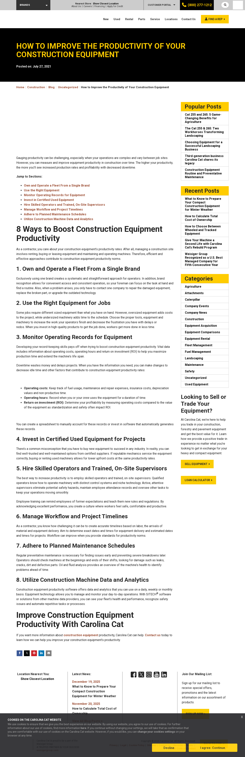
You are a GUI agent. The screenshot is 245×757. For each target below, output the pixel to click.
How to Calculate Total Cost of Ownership (201, 218)
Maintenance (194, 365)
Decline (168, 748)
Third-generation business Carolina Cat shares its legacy (204, 159)
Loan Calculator (197, 480)
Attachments (194, 293)
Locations (171, 19)
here (83, 728)
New (106, 19)
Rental (129, 19)
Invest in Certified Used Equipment (49, 200)
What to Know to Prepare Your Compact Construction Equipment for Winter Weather (203, 204)
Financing (99, 6)
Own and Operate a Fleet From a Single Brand (57, 185)
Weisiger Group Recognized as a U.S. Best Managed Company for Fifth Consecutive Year (204, 259)
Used (117, 19)
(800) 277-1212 (200, 5)
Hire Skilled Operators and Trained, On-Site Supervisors (64, 205)
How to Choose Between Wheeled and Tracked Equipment (203, 230)
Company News (196, 312)
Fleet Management (198, 345)
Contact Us (188, 19)
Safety (189, 371)
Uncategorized (68, 87)
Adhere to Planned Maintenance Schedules (55, 214)
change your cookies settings (156, 732)
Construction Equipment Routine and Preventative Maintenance (203, 173)
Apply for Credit (115, 6)
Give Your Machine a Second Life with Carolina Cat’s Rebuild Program (203, 243)
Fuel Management (198, 352)
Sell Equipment (196, 464)
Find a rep (215, 19)
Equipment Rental (197, 339)
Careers (87, 6)
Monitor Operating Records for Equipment (54, 195)
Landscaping (194, 358)
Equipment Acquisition (201, 325)
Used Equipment (196, 384)
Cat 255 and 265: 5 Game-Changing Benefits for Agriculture (203, 118)
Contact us (153, 635)
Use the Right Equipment (41, 190)
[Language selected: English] (238, 5)
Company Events (197, 306)
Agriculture (193, 286)
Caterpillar (192, 299)
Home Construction (30, 87)
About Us (76, 6)
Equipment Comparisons (202, 332)
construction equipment (81, 635)
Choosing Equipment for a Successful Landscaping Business (203, 145)
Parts (141, 19)
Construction (194, 319)
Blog (51, 87)
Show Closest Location (105, 3)
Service (155, 19)
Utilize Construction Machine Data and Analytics (58, 219)
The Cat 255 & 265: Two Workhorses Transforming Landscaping (204, 132)
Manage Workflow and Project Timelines (53, 209)
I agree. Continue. (213, 748)
